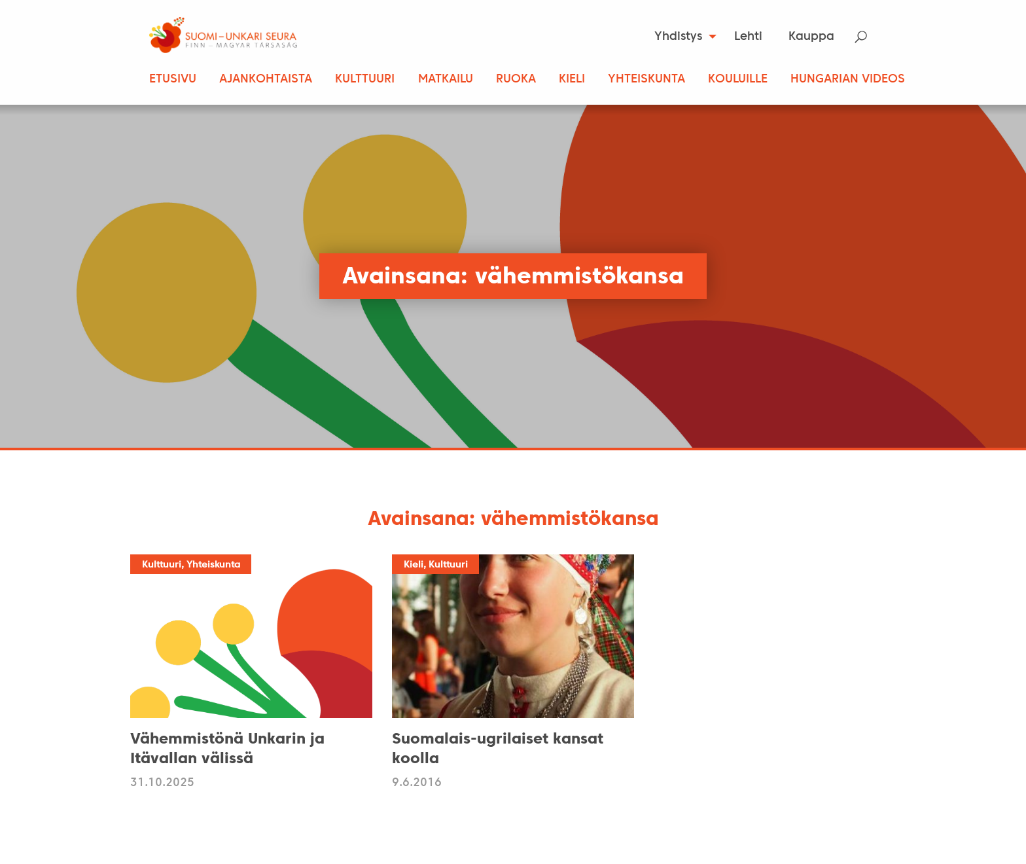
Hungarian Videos (847, 79)
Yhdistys (678, 37)
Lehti (748, 37)
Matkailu (445, 79)
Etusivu (172, 79)
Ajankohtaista (265, 79)
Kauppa (811, 37)
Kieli (572, 79)
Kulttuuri (365, 79)
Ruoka (516, 79)
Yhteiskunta (646, 79)
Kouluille (738, 79)
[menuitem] (681, 36)
